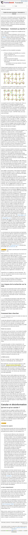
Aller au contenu (24, 1)
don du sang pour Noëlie (8, 504)
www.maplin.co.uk (22, 215)
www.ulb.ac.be (12, 246)
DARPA (4, 37)
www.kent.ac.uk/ (15, 245)
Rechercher (13, 6)
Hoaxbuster (8, 475)
